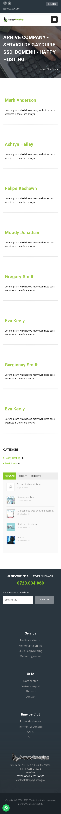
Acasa (43, 68)
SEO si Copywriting (30, 651)
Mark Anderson (20, 100)
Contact (30, 696)
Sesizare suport (30, 686)
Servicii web (10, 463)
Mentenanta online (30, 645)
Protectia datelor (30, 721)
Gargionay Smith (22, 364)
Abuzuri (21, 537)
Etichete (36, 476)
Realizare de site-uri (27, 524)
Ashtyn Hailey (19, 144)
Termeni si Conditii (30, 726)
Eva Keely (15, 320)
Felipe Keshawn (21, 188)
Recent (23, 476)
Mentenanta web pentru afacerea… (35, 510)
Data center (30, 681)
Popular (10, 476)
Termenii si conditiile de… (30, 484)
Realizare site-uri (30, 640)
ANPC (30, 732)
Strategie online (25, 497)
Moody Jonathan (22, 232)
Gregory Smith (20, 276)
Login (52, 4)
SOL (30, 737)
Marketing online (30, 656)
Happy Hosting (11, 457)
